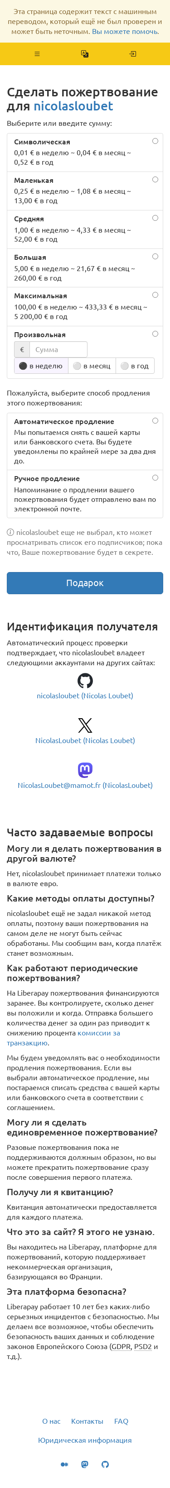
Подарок (85, 582)
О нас (51, 1421)
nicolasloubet (73, 106)
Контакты (87, 1421)
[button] (37, 54)
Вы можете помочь (124, 31)
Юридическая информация (85, 1440)
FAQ (121, 1421)
